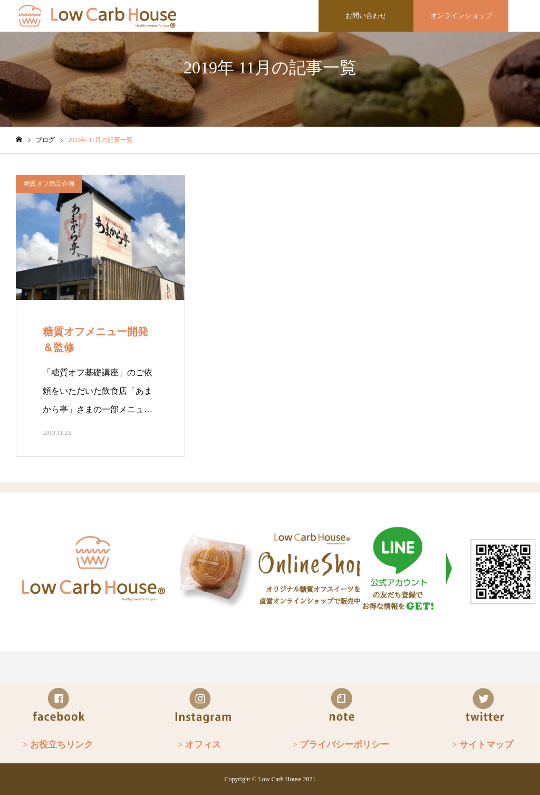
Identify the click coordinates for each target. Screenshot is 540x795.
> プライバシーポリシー (340, 745)
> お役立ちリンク (58, 745)
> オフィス (199, 745)
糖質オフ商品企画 (49, 183)
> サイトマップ (482, 745)
